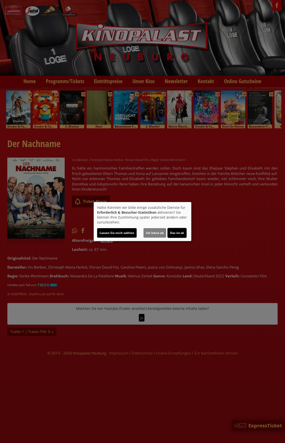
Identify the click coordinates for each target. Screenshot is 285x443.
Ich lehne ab (155, 233)
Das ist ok (177, 233)
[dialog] (142, 221)
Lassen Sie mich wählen (117, 233)
